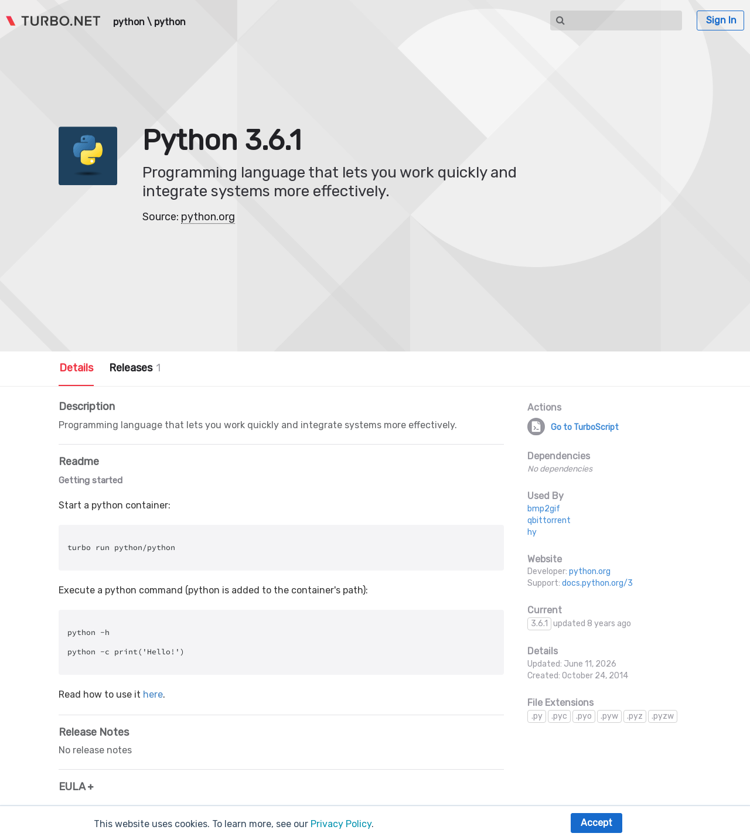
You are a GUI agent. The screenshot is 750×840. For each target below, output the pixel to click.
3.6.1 (539, 624)
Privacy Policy (341, 823)
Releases (135, 367)
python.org (208, 216)
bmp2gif (543, 509)
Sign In (721, 20)
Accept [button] (596, 822)
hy (532, 532)
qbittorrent (549, 520)
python (129, 22)
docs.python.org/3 (597, 583)
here (153, 694)
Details (76, 367)
